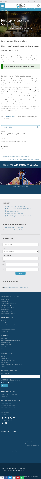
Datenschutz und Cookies (8, 360)
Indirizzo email (5, 373)
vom (4, 264)
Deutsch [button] (33, 1)
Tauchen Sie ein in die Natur (14, 227)
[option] (20, 179)
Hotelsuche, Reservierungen (32, 444)
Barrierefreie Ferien (6, 305)
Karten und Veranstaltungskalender (10, 340)
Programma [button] (7, 127)
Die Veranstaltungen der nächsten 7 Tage (18, 209)
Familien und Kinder (6, 301)
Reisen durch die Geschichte (14, 230)
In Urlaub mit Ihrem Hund (7, 307)
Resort (5, 248)
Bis (3, 269)
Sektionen (4, 1)
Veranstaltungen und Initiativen (20, 29)
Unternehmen (4, 323)
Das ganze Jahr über (6, 311)
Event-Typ (5, 242)
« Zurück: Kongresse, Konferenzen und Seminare (15, 156)
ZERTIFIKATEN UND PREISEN (30, 476)
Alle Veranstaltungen (12, 211)
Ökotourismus (5, 321)
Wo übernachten (5, 299)
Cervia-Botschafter (6, 403)
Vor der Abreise (5, 309)
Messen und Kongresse (7, 327)
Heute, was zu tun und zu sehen (15, 206)
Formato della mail (10, 380)
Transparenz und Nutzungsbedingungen (11, 364)
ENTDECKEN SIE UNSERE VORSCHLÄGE (16, 287)
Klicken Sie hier (9, 117)
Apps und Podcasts (6, 344)
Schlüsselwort (7, 255)
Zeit (4, 262)
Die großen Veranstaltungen (14, 213)
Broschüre (4, 338)
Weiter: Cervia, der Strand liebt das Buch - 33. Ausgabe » (24, 159)
